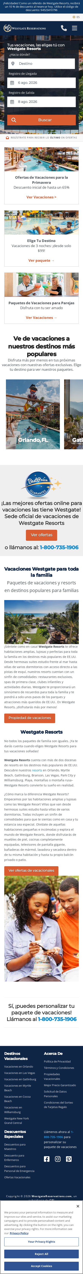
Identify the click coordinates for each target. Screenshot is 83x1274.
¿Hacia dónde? (20, 55)
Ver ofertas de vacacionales (31, 871)
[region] (41, 1237)
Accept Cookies (41, 1266)
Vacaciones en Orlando (18, 1066)
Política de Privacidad (57, 1061)
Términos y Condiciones (59, 1068)
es (76, 17)
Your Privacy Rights (41, 1242)
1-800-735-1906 (59, 547)
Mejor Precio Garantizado (60, 1085)
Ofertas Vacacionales (17, 1177)
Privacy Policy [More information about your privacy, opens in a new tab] (19, 1233)
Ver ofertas (41, 535)
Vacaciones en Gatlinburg (20, 1079)
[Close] (78, 1206)
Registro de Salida (21, 93)
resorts (37, 770)
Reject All (41, 1254)
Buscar (31, 120)
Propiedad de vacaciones (29, 718)
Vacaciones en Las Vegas (19, 1073)
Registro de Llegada (23, 74)
